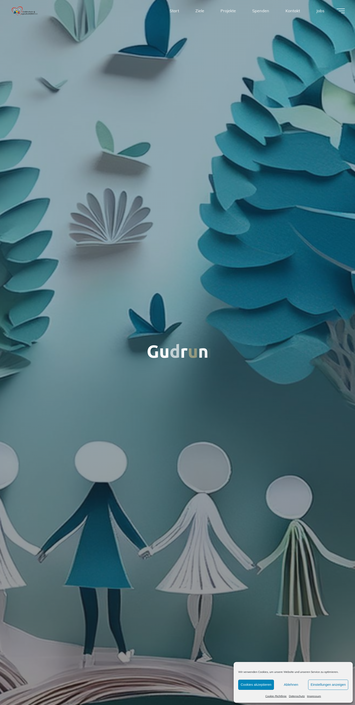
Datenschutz (297, 696)
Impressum (314, 696)
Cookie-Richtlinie (276, 696)
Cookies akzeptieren (256, 684)
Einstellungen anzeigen (328, 684)
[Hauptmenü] (341, 11)
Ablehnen (291, 684)
